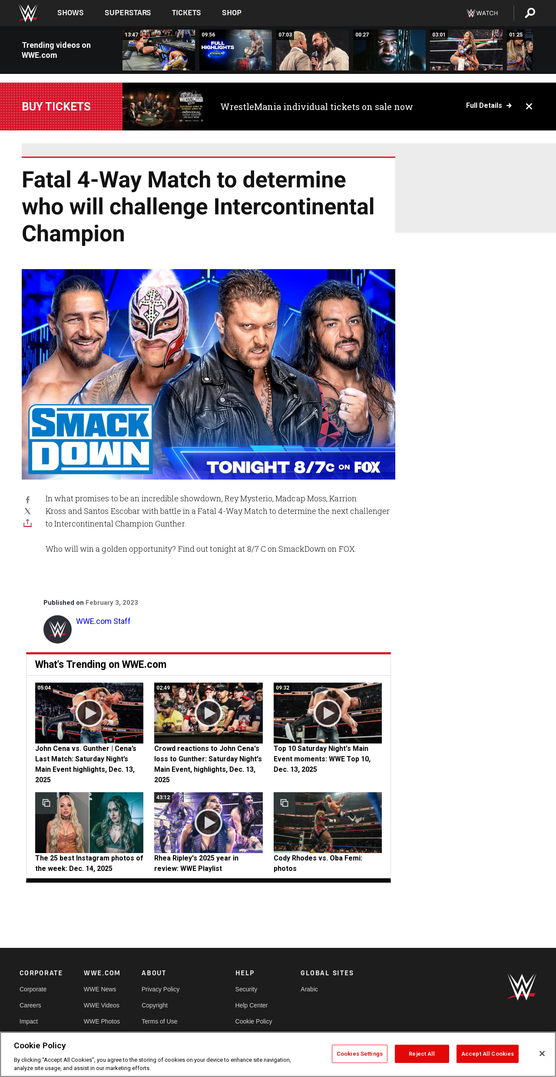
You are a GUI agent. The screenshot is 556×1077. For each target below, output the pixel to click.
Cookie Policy (253, 1021)
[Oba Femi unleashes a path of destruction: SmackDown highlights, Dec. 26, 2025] (389, 50)
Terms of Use (159, 1021)
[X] (27, 511)
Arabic (309, 989)
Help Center (251, 1005)
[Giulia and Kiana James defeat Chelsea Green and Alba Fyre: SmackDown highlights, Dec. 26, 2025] (466, 50)
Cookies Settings (360, 1053)
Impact (29, 1021)
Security (246, 989)
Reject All (422, 1053)
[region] (278, 1054)
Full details (484, 105)
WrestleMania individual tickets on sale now (316, 106)
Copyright (155, 1005)
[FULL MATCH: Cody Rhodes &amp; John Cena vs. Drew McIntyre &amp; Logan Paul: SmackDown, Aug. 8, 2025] (158, 50)
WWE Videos (101, 1005)
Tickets (186, 13)
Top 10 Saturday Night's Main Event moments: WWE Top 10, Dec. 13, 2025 (322, 759)
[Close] (542, 1053)
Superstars (128, 13)
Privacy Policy (160, 989)
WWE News (100, 989)
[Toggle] (27, 522)
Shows (70, 13)
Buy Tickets (56, 106)
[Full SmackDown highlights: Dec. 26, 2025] (235, 50)
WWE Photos (102, 1021)
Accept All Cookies (487, 1053)
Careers (30, 1005)
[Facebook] (27, 499)
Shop (232, 13)
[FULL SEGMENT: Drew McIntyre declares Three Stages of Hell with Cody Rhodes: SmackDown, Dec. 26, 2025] (312, 50)
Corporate (33, 989)
